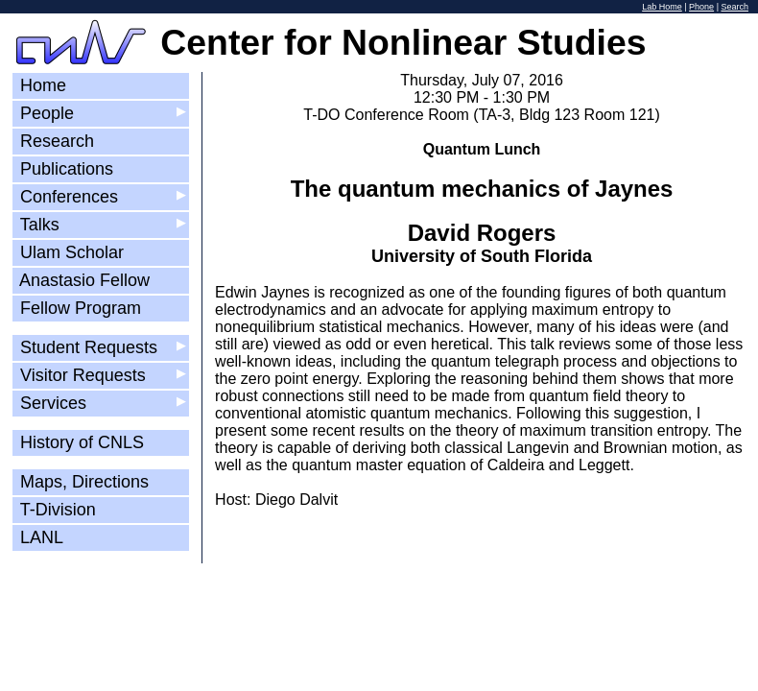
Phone (701, 7)
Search (734, 7)
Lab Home (662, 7)
